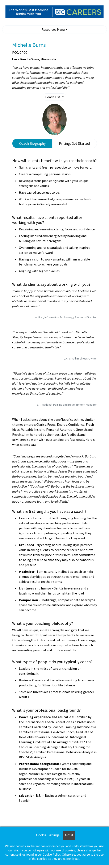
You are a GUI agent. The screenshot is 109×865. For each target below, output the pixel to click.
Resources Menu (53, 29)
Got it (69, 835)
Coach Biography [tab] (32, 143)
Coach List (53, 97)
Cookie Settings (47, 835)
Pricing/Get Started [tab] (74, 143)
